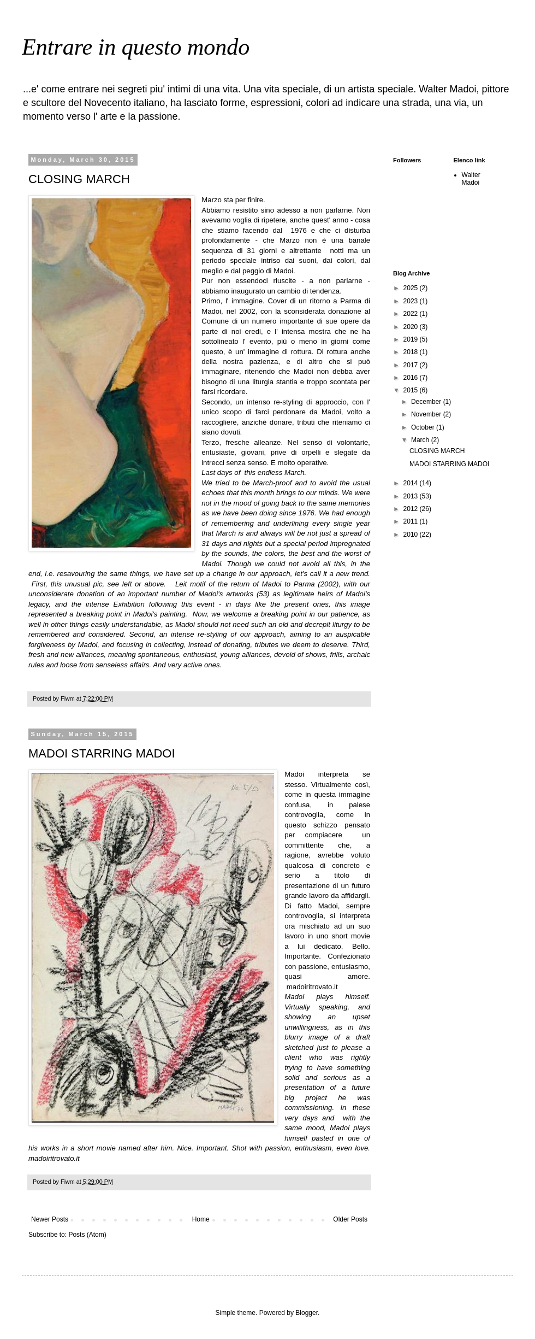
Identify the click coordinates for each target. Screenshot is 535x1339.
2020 (411, 327)
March (421, 440)
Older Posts (350, 1219)
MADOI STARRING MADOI (101, 753)
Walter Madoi (471, 178)
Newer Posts (49, 1219)
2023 (411, 301)
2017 (411, 365)
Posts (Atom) (87, 1234)
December (427, 402)
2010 (411, 534)
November (427, 414)
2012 (411, 509)
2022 (411, 314)
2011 (411, 521)
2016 (411, 377)
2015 (411, 390)
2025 (411, 288)
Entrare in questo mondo (135, 47)
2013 (411, 496)
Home (201, 1219)
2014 (411, 483)
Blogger (306, 1313)
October (423, 427)
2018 (411, 352)
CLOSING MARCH (79, 179)
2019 (411, 339)
